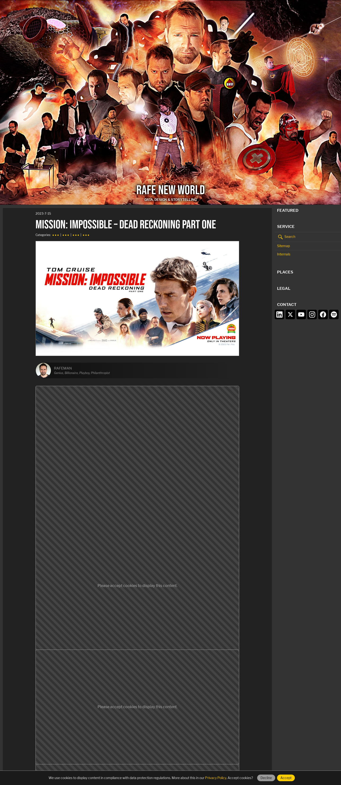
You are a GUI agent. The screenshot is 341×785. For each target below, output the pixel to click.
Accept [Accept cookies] (286, 778)
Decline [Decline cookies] (266, 778)
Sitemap (283, 246)
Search (286, 237)
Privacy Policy (215, 778)
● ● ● (55, 235)
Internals (283, 254)
